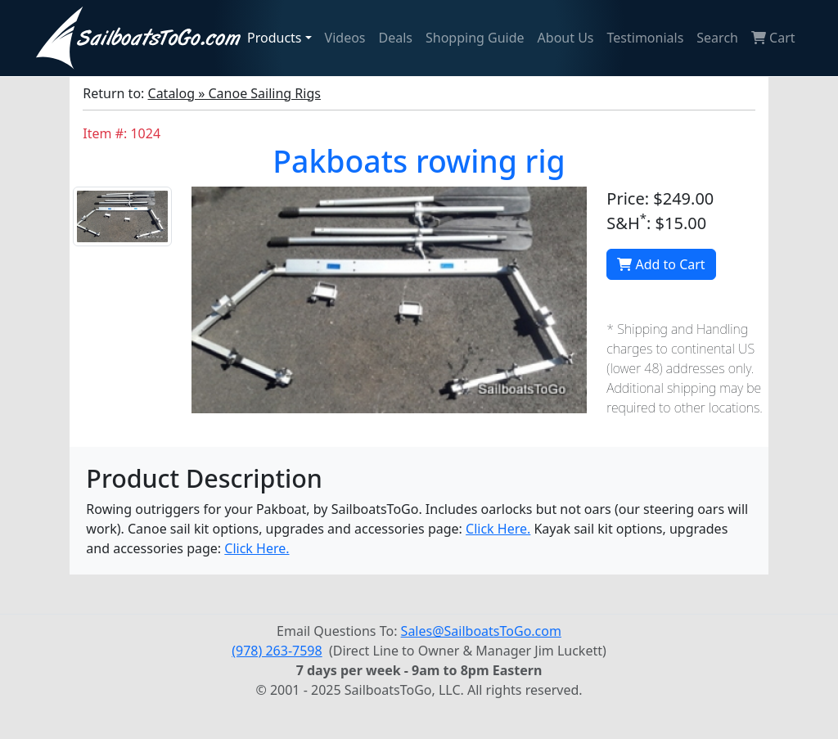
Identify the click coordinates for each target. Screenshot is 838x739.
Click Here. (498, 529)
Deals (395, 38)
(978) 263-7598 (277, 651)
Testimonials (645, 38)
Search (717, 38)
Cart (773, 38)
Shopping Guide (475, 38)
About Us (566, 38)
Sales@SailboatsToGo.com (481, 631)
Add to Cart (661, 264)
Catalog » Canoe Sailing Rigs (234, 93)
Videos (345, 38)
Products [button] (274, 38)
